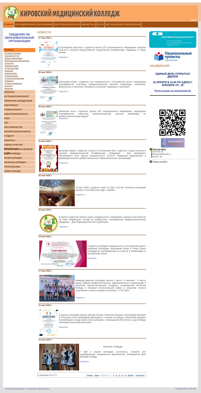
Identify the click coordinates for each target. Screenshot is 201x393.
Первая (90, 375)
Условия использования (14, 389)
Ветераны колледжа (15, 162)
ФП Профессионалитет (16, 96)
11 (119, 375)
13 (126, 375)
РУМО (7, 118)
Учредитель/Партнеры (14, 78)
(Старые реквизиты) (13, 83)
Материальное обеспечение (17, 61)
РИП (6, 123)
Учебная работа (13, 110)
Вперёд (131, 375)
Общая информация (13, 58)
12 (122, 375)
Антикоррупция (11, 76)
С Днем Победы (12, 153)
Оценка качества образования (13, 147)
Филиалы (9, 92)
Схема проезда (12, 171)
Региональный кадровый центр (18, 151)
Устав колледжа (11, 68)
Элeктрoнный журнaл (16, 114)
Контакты (9, 86)
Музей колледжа (13, 158)
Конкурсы (9, 140)
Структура (9, 63)
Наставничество (13, 127)
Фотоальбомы (12, 167)
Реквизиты (9, 81)
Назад (96, 375)
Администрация (11, 66)
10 (116, 375)
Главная (8, 50)
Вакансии (9, 88)
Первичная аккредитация (18, 101)
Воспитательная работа (17, 132)
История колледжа (13, 53)
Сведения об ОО (12, 56)
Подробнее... (64, 57)
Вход (193, 20)
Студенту (9, 136)
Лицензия (9, 71)
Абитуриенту (11, 105)
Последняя (140, 375)
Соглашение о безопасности (37, 389)
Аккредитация (11, 73)
